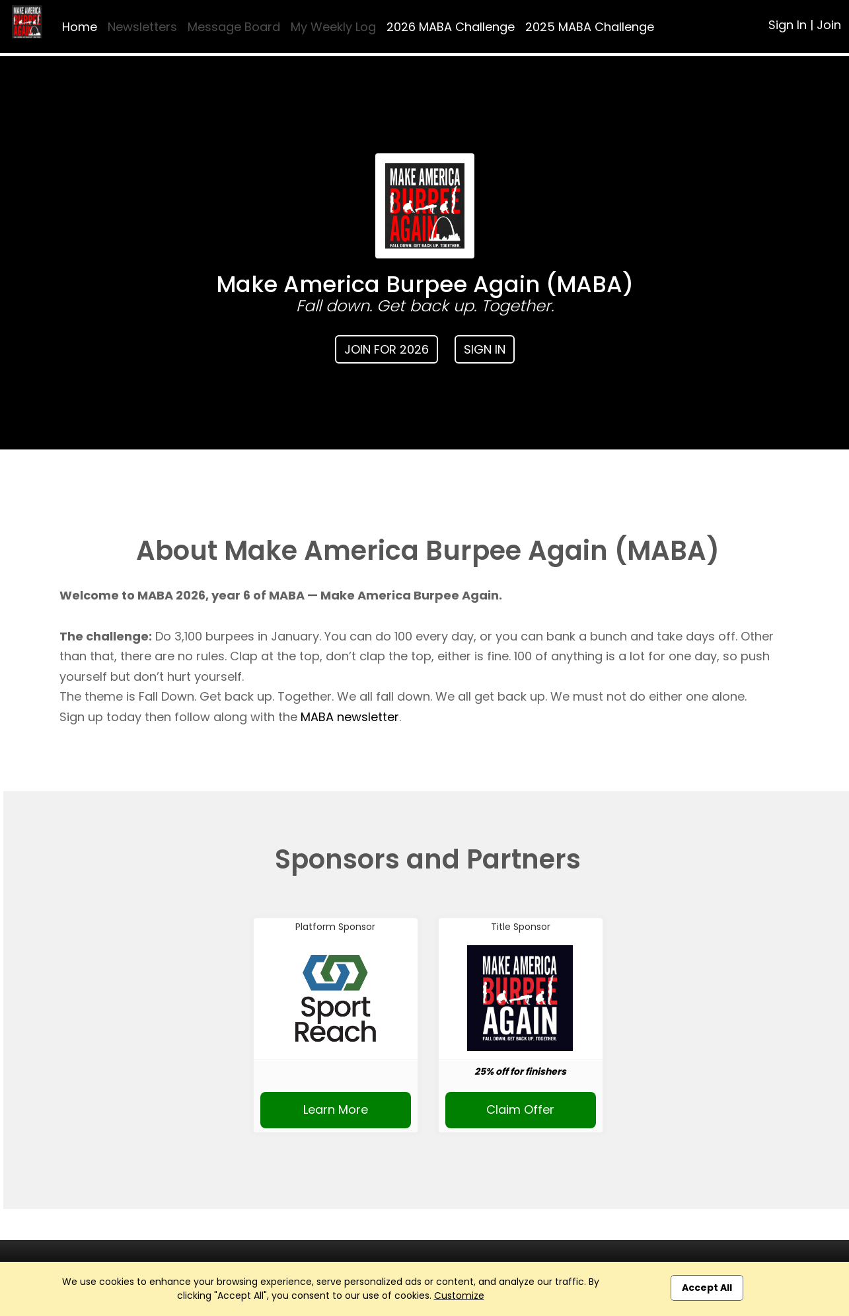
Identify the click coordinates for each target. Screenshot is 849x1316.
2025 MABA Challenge (589, 27)
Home (79, 27)
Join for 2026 (386, 349)
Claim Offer (520, 1109)
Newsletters (142, 27)
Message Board (234, 27)
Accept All (707, 1287)
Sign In (787, 25)
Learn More (335, 1109)
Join (829, 25)
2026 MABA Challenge (451, 27)
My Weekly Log (333, 27)
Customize (459, 1295)
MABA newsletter (350, 717)
